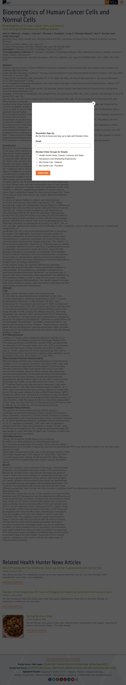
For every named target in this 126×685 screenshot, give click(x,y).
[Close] (93, 103)
